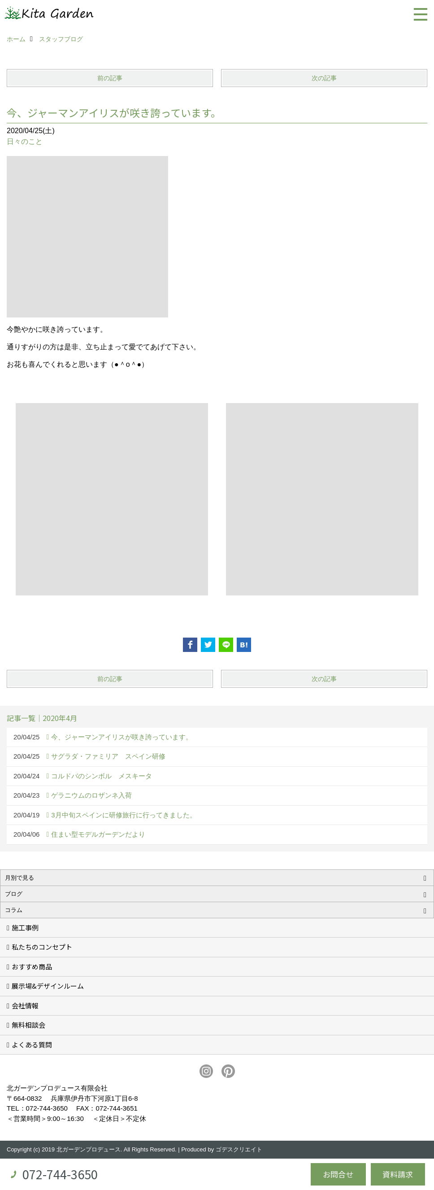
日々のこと (25, 141)
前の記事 (109, 78)
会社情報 (25, 1005)
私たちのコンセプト (42, 946)
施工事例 (25, 927)
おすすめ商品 (32, 966)
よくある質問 (32, 1044)
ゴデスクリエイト (239, 1149)
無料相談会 (28, 1024)
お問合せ (338, 1174)
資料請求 (397, 1174)
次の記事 (324, 78)
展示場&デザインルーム (48, 985)
